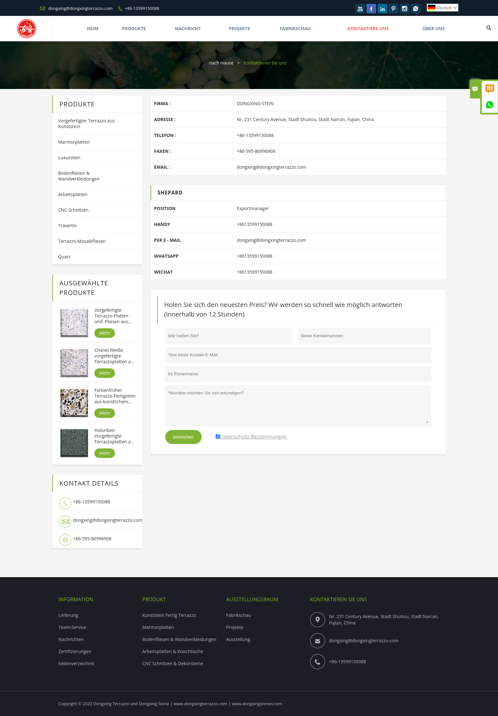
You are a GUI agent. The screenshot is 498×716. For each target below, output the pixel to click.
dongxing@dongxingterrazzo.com (80, 8)
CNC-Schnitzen (73, 210)
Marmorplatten (74, 142)
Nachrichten (71, 639)
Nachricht (188, 28)
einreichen (183, 437)
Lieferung (68, 615)
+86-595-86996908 (92, 538)
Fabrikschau (295, 28)
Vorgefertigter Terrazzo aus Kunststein (86, 123)
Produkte (134, 28)
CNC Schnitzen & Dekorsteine (172, 663)
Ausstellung (238, 639)
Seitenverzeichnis (76, 663)
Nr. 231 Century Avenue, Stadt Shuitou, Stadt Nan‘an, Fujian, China (384, 619)
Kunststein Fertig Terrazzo (169, 615)
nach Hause (221, 63)
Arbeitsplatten (73, 194)
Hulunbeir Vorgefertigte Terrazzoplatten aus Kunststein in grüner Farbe (114, 436)
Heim (92, 28)
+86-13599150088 (142, 8)
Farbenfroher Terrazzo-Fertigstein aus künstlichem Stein (114, 396)
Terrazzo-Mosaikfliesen (82, 241)
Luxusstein (69, 157)
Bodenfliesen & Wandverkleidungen (79, 176)
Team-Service (72, 627)
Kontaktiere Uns (368, 28)
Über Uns (433, 28)
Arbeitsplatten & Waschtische (172, 651)
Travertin (67, 225)
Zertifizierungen (74, 651)
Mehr (104, 333)
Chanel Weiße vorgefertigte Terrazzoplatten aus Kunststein (114, 356)
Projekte (239, 28)
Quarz (64, 257)
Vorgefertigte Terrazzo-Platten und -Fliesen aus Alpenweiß (111, 315)
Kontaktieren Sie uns (338, 599)
